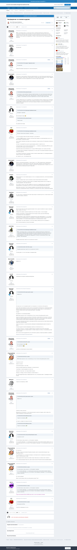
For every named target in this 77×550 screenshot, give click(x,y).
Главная (8, 8)
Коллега (11, 174)
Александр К (11, 74)
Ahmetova (60, 22)
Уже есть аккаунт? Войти (59, 4)
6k (11, 388)
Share (42, 22)
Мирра (67, 25)
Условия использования (16, 548)
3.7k (11, 216)
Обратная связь (37, 542)
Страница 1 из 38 (24, 512)
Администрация (21, 10)
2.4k (11, 183)
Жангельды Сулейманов (17, 22)
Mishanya (11, 379)
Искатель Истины (11, 207)
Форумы (7, 10)
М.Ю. (11, 106)
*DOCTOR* (11, 226)
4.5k (11, 115)
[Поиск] (58, 8)
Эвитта (11, 482)
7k (11, 200)
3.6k (11, 267)
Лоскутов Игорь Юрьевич (11, 354)
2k (11, 40)
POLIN (67, 22)
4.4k (11, 234)
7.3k (11, 82)
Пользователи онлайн (29, 10)
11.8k (11, 136)
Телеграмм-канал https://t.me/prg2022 (38, 1)
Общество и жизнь (20, 23)
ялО (11, 127)
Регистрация (67, 4)
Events (12, 10)
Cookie (42, 542)
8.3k (11, 490)
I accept (68, 548)
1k (11, 282)
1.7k (11, 54)
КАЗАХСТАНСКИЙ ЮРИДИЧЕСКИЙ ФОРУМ (17, 4)
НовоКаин (11, 192)
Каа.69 (11, 274)
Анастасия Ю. (11, 259)
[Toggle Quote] (17, 110)
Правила (16, 10)
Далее (17, 512)
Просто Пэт (60, 25)
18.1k (11, 362)
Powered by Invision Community (38, 544)
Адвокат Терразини (11, 46)
